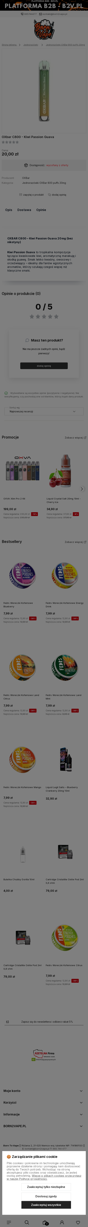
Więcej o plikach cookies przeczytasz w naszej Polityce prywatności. (44, 1177)
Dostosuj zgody (46, 1196)
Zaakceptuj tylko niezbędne (46, 1187)
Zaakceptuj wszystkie (46, 1205)
